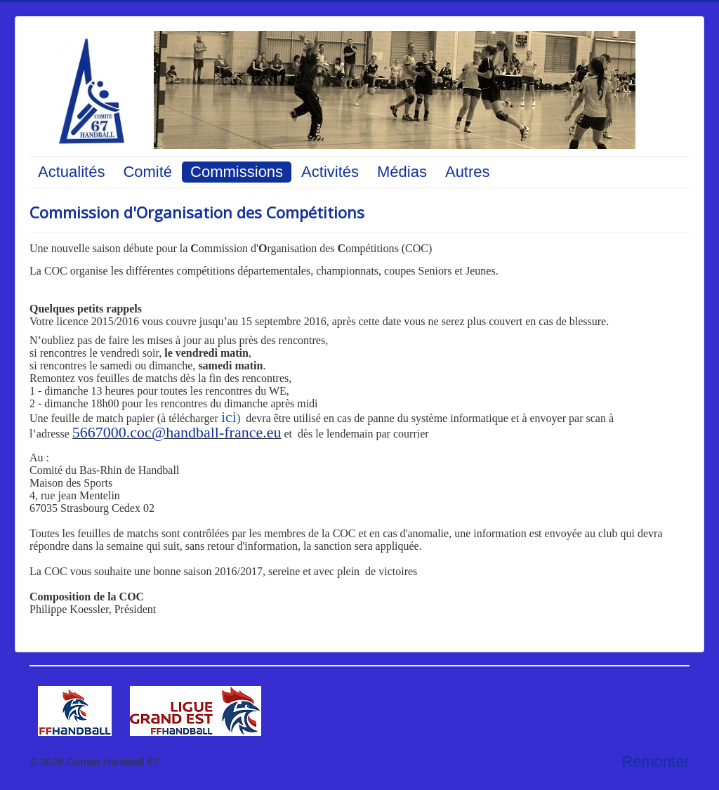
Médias (402, 171)
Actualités (71, 171)
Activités (330, 171)
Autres (467, 171)
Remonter (655, 761)
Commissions (236, 171)
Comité (147, 171)
